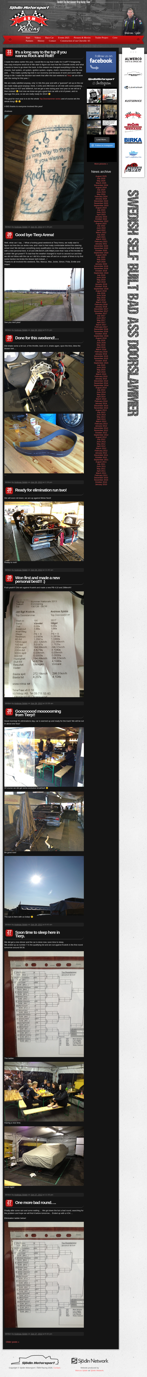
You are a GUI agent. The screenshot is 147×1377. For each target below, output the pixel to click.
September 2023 (101, 205)
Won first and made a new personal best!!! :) (37, 579)
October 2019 (101, 271)
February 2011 (101, 475)
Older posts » (12, 1342)
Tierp (69, 75)
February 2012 (101, 451)
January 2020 (101, 264)
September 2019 (101, 273)
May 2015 (101, 370)
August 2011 (101, 462)
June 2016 (101, 343)
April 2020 (101, 262)
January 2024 (101, 199)
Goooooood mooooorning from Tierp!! (38, 713)
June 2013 (101, 415)
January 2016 (101, 354)
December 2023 (101, 201)
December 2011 (101, 455)
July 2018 (101, 293)
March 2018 (101, 302)
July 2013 (101, 412)
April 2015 (101, 372)
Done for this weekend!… (37, 338)
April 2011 (101, 471)
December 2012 (101, 428)
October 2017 (101, 313)
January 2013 (101, 426)
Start (28, 37)
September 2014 (101, 385)
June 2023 (101, 212)
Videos (37, 37)
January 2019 (101, 284)
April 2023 (101, 214)
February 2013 (101, 424)
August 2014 (101, 388)
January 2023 (101, 217)
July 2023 (101, 210)
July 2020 (101, 257)
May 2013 (101, 417)
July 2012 (101, 439)
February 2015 (101, 376)
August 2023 (101, 208)
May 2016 (101, 345)
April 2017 (101, 322)
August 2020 (101, 255)
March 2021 (101, 239)
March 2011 (101, 473)
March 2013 (101, 421)
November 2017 (101, 311)
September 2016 (101, 336)
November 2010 (101, 480)
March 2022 (101, 232)
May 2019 (101, 280)
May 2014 (101, 394)
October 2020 (101, 250)
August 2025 (101, 176)
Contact (52, 41)
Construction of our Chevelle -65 (75, 41)
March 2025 (101, 183)
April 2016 (101, 347)
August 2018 (101, 291)
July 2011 (101, 464)
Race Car (49, 37)
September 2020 (101, 253)
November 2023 (101, 203)
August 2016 (101, 338)
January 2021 (101, 244)
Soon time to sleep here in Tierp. (37, 934)
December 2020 (101, 246)
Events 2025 (63, 37)
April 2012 (101, 446)
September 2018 (101, 289)
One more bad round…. (35, 1202)
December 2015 (101, 356)
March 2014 (101, 399)
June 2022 (101, 228)
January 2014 (101, 403)
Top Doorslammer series (50, 99)
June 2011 (101, 466)
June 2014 (101, 392)
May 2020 (101, 259)
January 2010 (101, 484)
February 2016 (101, 352)
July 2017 (101, 316)
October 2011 (101, 457)
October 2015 (101, 361)
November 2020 (101, 248)
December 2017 (101, 309)
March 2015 (101, 374)
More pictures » (101, 164)
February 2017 (101, 327)
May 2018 (101, 298)
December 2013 (101, 406)
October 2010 (101, 482)
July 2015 (101, 365)
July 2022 (101, 226)
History (41, 41)
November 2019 (101, 268)
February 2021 (101, 241)
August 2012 (101, 437)
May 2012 (101, 444)
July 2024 (101, 190)
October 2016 (101, 334)
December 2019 (101, 266)
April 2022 (101, 230)
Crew (115, 37)
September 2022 (101, 221)
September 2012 (101, 435)
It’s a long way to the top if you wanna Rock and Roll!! (40, 54)
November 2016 (101, 331)
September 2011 (101, 460)
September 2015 (101, 363)
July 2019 (101, 275)
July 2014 (101, 390)
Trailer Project (101, 37)
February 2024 (101, 196)
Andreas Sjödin (20, 227)
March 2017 (101, 325)
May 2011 (101, 468)
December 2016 (101, 329)
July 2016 (101, 340)
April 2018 (101, 300)
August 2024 (101, 187)
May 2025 (101, 181)
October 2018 (101, 286)
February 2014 (101, 401)
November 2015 (101, 358)
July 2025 (101, 178)
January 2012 (101, 453)
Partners (29, 41)
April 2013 (101, 419)
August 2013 (101, 410)
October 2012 (101, 433)
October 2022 (101, 219)
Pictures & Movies (82, 37)
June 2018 (101, 295)
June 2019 (101, 277)
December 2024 (101, 185)
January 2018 (101, 307)
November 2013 (101, 408)
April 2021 (101, 237)
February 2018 (101, 304)
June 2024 (101, 192)
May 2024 (101, 194)
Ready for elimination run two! (41, 490)
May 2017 (101, 320)
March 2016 (101, 349)
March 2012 (101, 448)
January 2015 (101, 379)
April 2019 (101, 282)
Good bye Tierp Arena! (34, 234)
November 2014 (101, 383)
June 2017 (101, 318)
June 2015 (101, 367)
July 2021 (101, 235)
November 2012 (101, 430)
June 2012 (101, 442)
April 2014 (101, 397)
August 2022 (101, 223)
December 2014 (101, 381)
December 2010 (101, 477)
